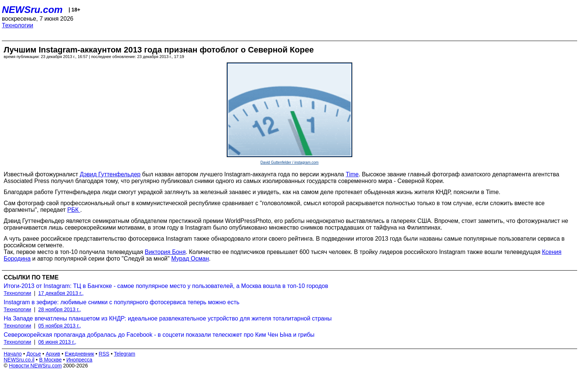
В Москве (50, 360)
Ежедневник (79, 354)
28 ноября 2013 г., (59, 309)
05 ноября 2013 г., (59, 326)
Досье (33, 354)
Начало (13, 354)
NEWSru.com (32, 9)
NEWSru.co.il (19, 360)
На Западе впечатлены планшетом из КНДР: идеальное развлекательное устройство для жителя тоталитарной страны (168, 318)
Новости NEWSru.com (35, 366)
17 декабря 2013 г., (61, 293)
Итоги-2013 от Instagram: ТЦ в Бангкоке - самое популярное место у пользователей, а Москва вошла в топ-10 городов (166, 286)
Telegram (125, 354)
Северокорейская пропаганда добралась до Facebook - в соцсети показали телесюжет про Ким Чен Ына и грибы (159, 335)
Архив (53, 354)
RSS (104, 354)
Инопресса (79, 360)
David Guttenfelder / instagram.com (289, 162)
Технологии (17, 25)
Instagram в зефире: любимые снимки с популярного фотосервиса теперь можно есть (121, 302)
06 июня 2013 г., (57, 342)
